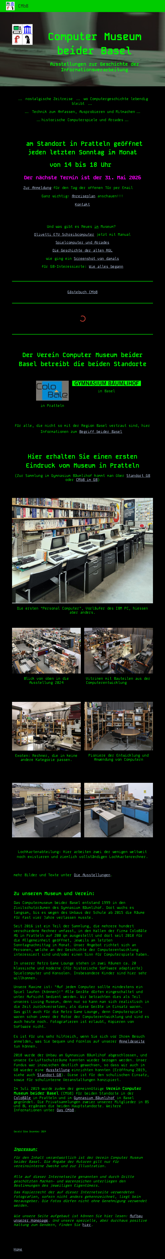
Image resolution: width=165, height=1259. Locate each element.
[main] (94, 49)
